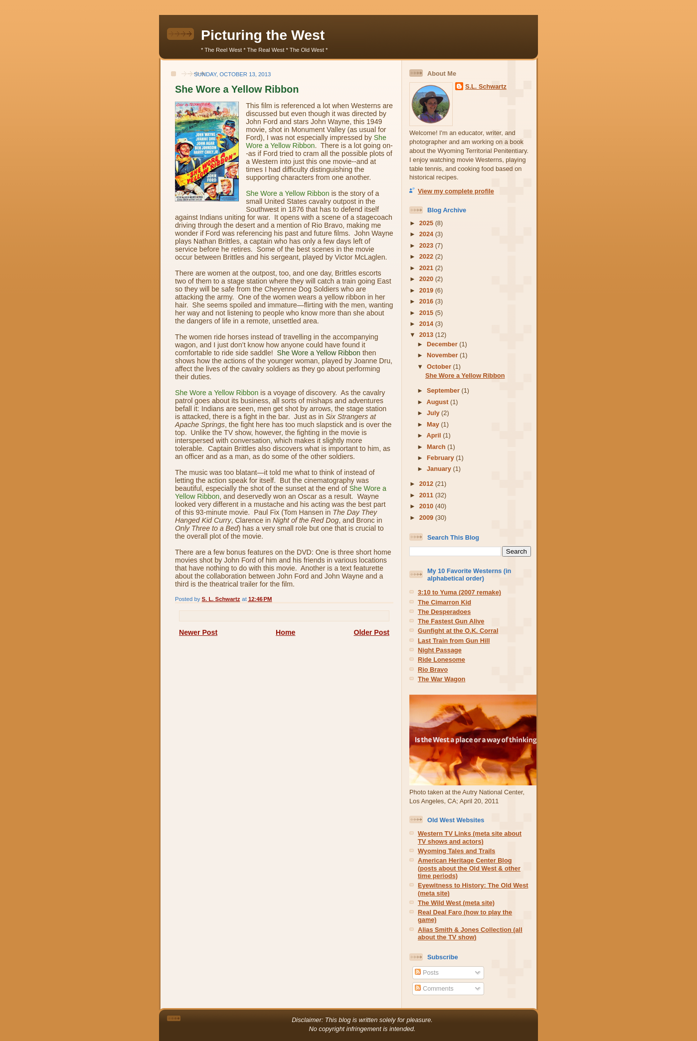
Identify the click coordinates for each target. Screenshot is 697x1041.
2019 (427, 290)
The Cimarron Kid (444, 602)
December (443, 344)
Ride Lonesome (441, 659)
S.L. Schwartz (486, 86)
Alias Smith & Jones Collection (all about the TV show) (470, 933)
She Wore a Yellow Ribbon (465, 375)
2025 (427, 223)
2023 (427, 245)
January (440, 468)
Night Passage (440, 650)
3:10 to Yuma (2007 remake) (459, 592)
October (440, 366)
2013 (427, 334)
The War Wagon (441, 679)
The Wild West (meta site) (456, 902)
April (435, 435)
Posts (426, 972)
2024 (427, 234)
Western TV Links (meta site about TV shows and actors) (470, 837)
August (438, 402)
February (441, 457)
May (434, 424)
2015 (427, 312)
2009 (427, 517)
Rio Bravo (433, 669)
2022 (427, 256)
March (437, 446)
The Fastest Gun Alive (451, 621)
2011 (427, 495)
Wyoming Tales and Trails (456, 851)
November (443, 355)
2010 (427, 506)
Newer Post (198, 632)
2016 (427, 301)
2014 (427, 323)
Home (285, 632)
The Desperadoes (444, 611)
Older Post (371, 632)
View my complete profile (456, 191)
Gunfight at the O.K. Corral (458, 630)
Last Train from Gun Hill (454, 640)
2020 (427, 279)
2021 (427, 268)
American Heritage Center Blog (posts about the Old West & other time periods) (469, 868)
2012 (427, 483)
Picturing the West (263, 35)
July (434, 413)
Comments (434, 988)
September (444, 390)
